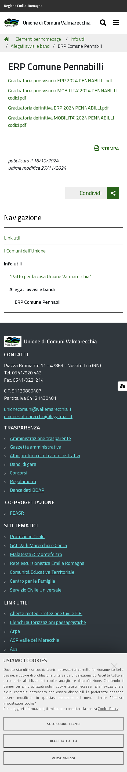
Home (7, 39)
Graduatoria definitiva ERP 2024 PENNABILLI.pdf (58, 107)
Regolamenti (23, 481)
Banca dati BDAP (27, 490)
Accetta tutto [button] (63, 740)
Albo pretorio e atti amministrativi (45, 455)
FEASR (17, 513)
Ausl (14, 649)
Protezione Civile (27, 536)
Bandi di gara (23, 464)
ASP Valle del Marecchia (34, 640)
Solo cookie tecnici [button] (63, 723)
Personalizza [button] (63, 758)
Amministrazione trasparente (40, 438)
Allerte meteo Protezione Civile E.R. (46, 613)
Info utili (78, 39)
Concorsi (18, 472)
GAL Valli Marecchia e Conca (38, 545)
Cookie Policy (108, 708)
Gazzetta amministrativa (35, 446)
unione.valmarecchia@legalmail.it (38, 416)
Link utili (12, 237)
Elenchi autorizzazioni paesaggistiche (48, 622)
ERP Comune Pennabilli (39, 302)
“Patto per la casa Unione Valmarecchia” (50, 276)
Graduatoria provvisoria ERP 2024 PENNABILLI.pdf (60, 80)
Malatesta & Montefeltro (36, 554)
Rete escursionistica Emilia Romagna (47, 563)
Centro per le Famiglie (32, 581)
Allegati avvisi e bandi (30, 46)
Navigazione (22, 217)
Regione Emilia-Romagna (23, 5)
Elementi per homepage (38, 39)
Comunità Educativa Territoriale (42, 572)
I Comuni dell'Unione (25, 250)
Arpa (15, 631)
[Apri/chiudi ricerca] (103, 23)
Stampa (106, 148)
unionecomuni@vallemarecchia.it (37, 409)
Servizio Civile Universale (35, 589)
